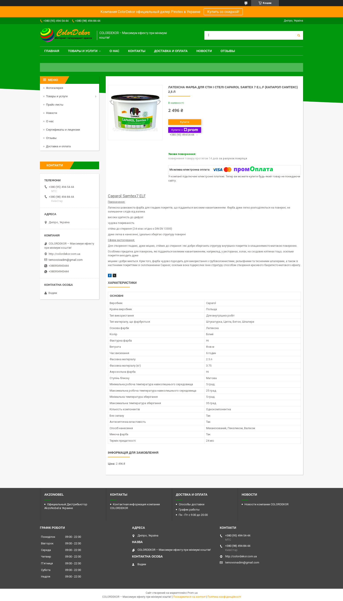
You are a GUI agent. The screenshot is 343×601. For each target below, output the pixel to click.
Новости (204, 51)
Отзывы (228, 51)
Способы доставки (191, 504)
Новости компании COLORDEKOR (267, 504)
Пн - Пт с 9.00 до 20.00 (193, 514)
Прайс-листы (54, 104)
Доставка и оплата (171, 51)
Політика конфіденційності (224, 596)
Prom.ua (193, 592)
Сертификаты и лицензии (63, 129)
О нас (114, 51)
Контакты (136, 51)
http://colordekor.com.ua (64, 254)
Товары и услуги (83, 51)
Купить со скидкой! (223, 12)
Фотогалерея (54, 88)
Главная (51, 51)
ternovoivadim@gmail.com (66, 259)
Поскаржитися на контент (189, 596)
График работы (189, 509)
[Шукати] (298, 35)
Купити (184, 122)
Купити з (184, 130)
